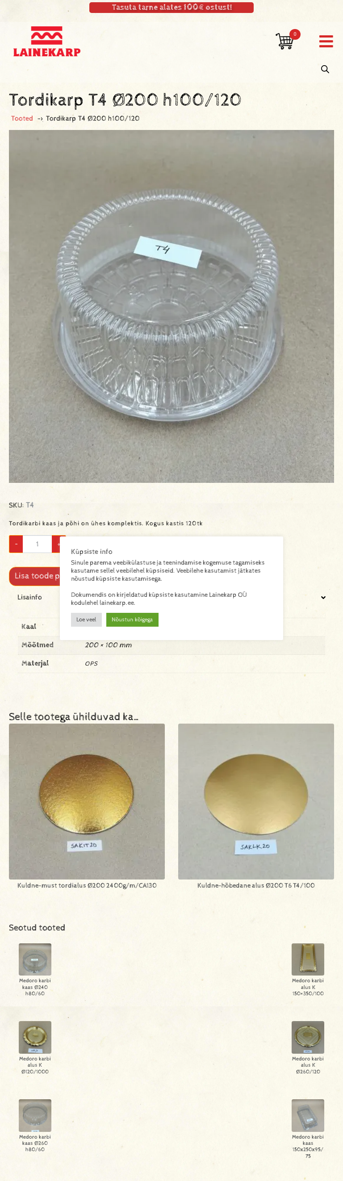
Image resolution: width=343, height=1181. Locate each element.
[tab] (171, 640)
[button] (326, 41)
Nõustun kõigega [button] (132, 619)
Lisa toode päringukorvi (58, 576)
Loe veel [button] (86, 619)
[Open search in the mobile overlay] (325, 69)
